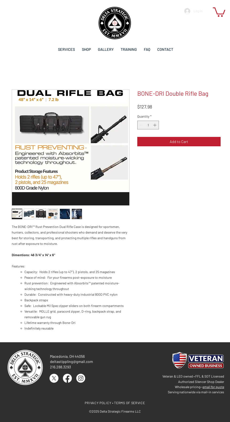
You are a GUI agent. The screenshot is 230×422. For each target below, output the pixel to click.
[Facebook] (67, 378)
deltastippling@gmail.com (71, 361)
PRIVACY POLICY (98, 403)
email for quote (213, 387)
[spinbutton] (148, 125)
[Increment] (155, 125)
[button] (219, 11)
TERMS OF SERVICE (129, 403)
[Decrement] (141, 125)
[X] (54, 378)
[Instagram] (80, 378)
